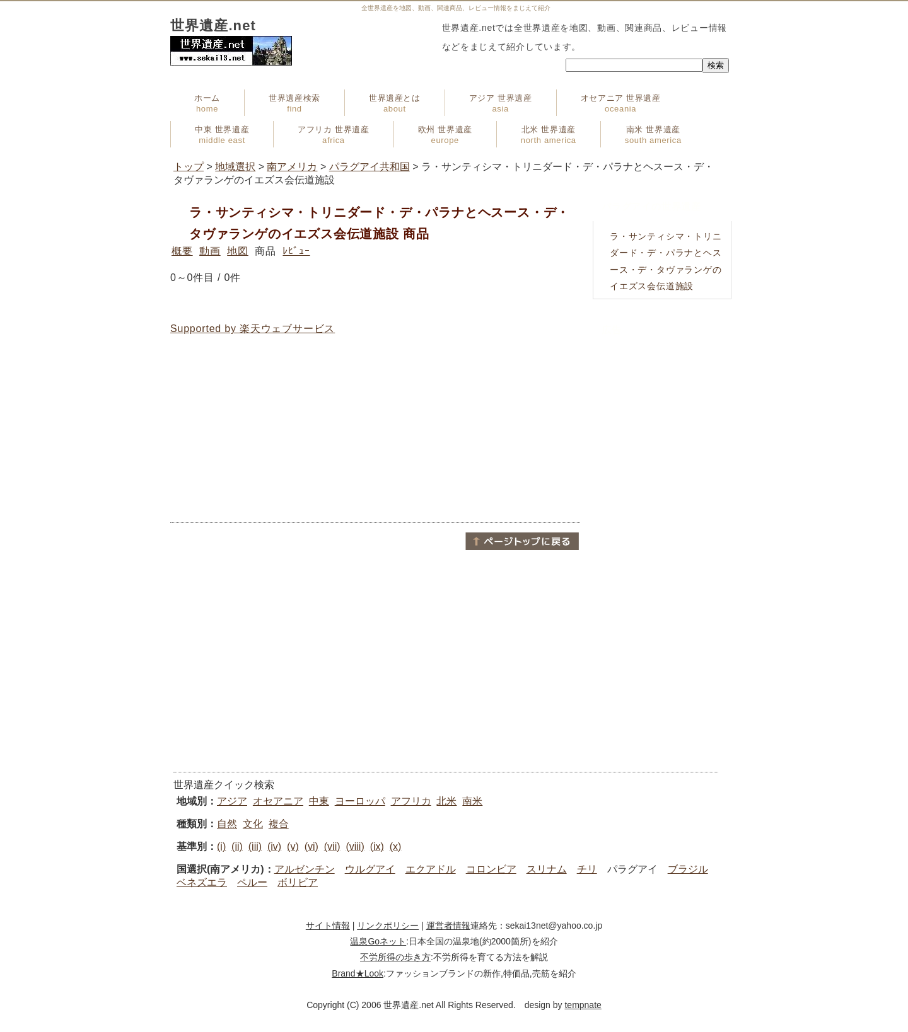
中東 (319, 801)
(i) (221, 846)
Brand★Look (357, 973)
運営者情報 (448, 925)
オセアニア (278, 801)
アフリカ (411, 801)
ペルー (252, 882)
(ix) (377, 846)
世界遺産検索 (294, 103)
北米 (446, 801)
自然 (227, 823)
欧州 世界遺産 (445, 135)
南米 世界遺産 (653, 135)
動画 (210, 251)
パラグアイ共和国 (369, 166)
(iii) (255, 846)
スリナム (547, 869)
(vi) (311, 846)
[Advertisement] (375, 429)
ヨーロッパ (360, 801)
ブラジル (688, 869)
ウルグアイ (370, 869)
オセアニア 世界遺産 (621, 103)
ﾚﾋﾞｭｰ (296, 251)
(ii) (237, 846)
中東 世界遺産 (222, 135)
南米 (472, 801)
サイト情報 (328, 925)
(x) (396, 846)
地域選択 (235, 166)
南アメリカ (292, 166)
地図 (237, 251)
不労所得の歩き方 (395, 957)
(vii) (332, 846)
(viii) (355, 846)
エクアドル (430, 869)
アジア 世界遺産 (500, 103)
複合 (279, 823)
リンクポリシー (388, 925)
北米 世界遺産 (548, 135)
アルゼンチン (304, 869)
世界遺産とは (395, 103)
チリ (587, 869)
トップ (188, 166)
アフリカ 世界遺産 (333, 135)
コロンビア (491, 869)
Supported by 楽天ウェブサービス (252, 328)
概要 (182, 251)
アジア (232, 801)
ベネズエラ (202, 882)
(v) (293, 846)
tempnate (582, 1005)
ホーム (207, 103)
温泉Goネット (378, 941)
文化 (253, 823)
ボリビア (297, 882)
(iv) (274, 846)
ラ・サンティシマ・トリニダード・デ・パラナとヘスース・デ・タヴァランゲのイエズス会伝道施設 (666, 261)
